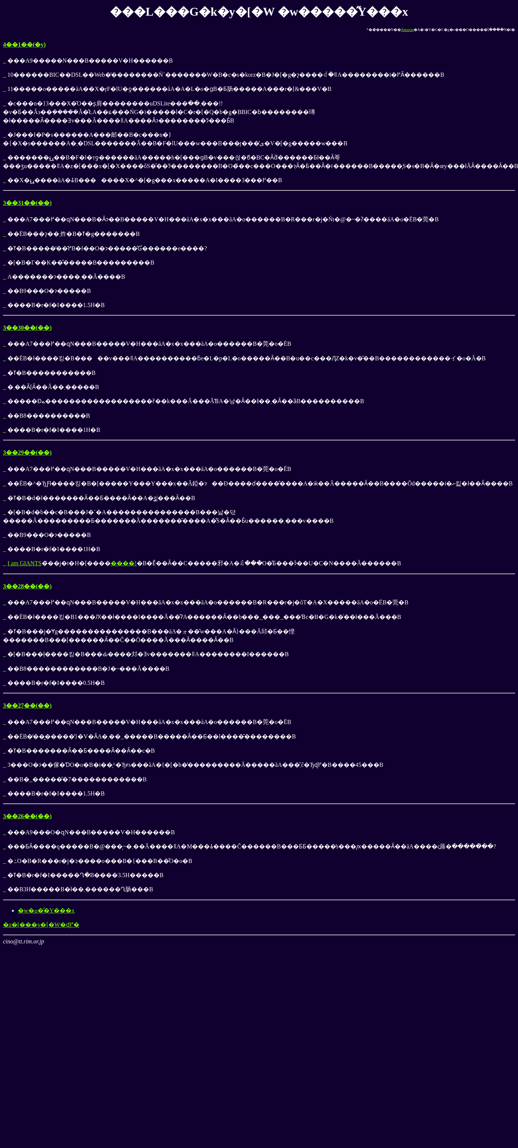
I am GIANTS (24, 563)
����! (123, 563)
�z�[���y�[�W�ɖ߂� (41, 924)
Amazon (407, 30)
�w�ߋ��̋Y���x (46, 910)
